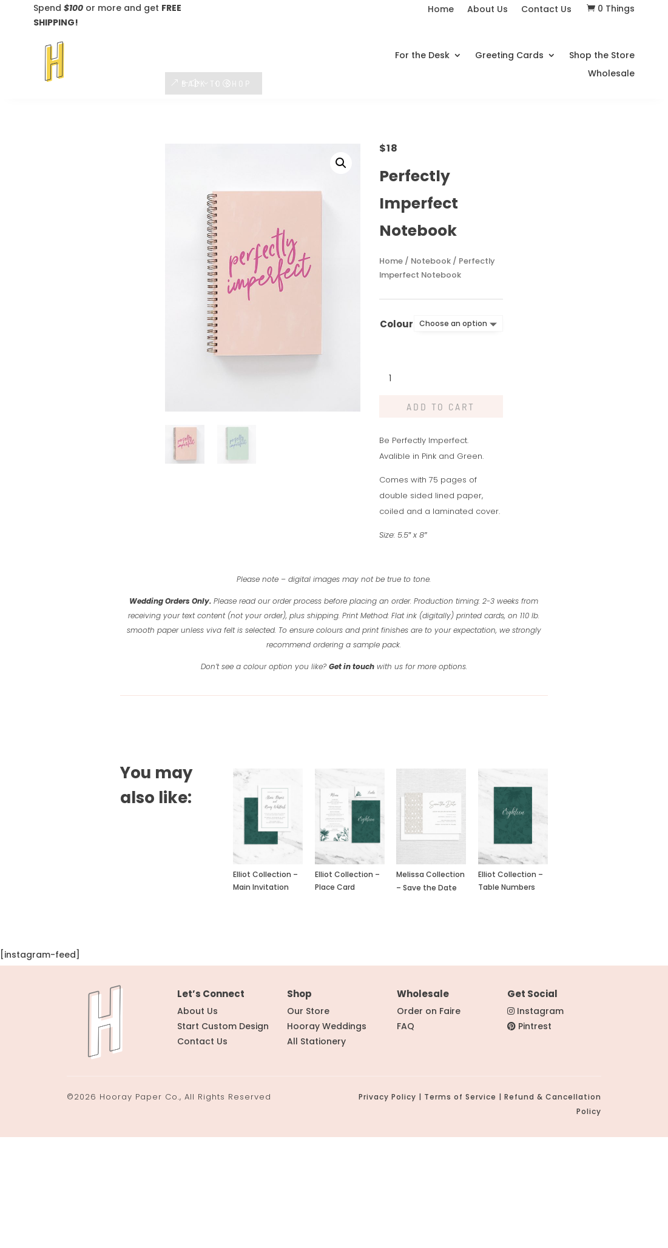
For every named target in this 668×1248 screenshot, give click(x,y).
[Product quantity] (397, 490)
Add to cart (441, 518)
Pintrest (535, 1138)
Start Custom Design (223, 1138)
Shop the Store (602, 51)
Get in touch (351, 778)
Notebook (431, 372)
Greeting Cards (509, 51)
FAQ (405, 1138)
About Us (487, 10)
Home (441, 10)
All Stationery (316, 1153)
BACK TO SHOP (216, 194)
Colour (396, 435)
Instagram (540, 1122)
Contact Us (546, 10)
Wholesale (611, 69)
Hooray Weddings (326, 1138)
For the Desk (422, 51)
